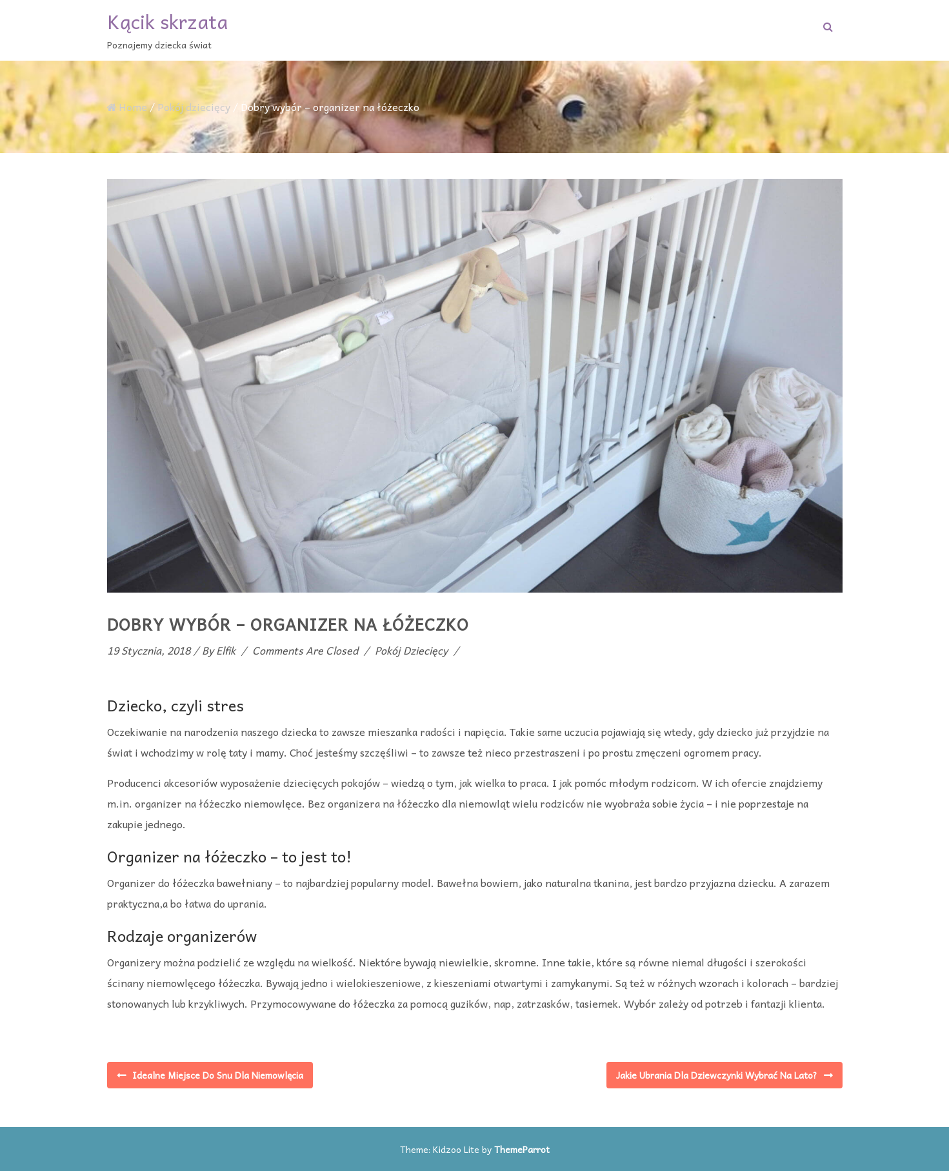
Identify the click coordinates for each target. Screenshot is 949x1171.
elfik (225, 650)
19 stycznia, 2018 (148, 650)
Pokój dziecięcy (193, 106)
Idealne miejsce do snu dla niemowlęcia (217, 1075)
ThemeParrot (522, 1149)
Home (127, 106)
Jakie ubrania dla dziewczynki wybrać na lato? (716, 1075)
